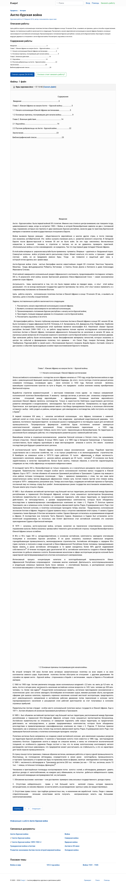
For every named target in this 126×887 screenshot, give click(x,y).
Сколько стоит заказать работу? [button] (51, 74)
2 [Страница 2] (25, 809)
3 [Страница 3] (28, 809)
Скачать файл (50, 87)
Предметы (14, 10)
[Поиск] (69, 3)
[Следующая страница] (37, 809)
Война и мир (15, 865)
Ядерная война (71, 842)
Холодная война (72, 850)
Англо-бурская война (19, 834)
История (23, 10)
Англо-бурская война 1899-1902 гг (27, 842)
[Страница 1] (18, 809)
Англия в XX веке (72, 846)
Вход (88, 3)
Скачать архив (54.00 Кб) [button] (22, 74)
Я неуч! (23, 880)
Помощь (95, 3)
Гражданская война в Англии (22, 846)
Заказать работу (108, 3)
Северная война (71, 838)
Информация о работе (29, 821)
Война (67, 834)
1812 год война (52, 865)
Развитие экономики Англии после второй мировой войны (35, 850)
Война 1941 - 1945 (90, 865)
